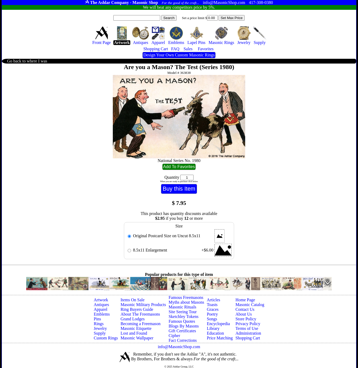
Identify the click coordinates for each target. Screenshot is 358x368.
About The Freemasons (140, 314)
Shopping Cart (247, 338)
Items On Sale (132, 300)
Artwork (101, 300)
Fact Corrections (183, 340)
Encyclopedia (218, 323)
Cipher (174, 335)
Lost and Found (133, 333)
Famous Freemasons (186, 297)
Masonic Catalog (249, 304)
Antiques (101, 304)
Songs (212, 319)
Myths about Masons (186, 302)
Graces (212, 309)
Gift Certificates (182, 331)
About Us (243, 314)
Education (215, 333)
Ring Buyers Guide (136, 309)
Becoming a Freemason (140, 323)
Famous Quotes (182, 321)
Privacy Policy (247, 323)
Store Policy (245, 319)
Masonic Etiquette (135, 328)
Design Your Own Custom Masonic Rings (178, 55)
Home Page (245, 300)
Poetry (212, 314)
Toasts (212, 304)
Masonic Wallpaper (136, 338)
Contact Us (244, 309)
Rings (99, 323)
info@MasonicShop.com (179, 346)
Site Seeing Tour (183, 311)
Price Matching (220, 338)
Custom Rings (106, 338)
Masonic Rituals (182, 307)
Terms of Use (246, 328)
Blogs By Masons (184, 326)
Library (213, 328)
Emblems (102, 314)
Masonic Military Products (143, 304)
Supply (100, 333)
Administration (248, 333)
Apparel (101, 309)
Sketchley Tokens (184, 316)
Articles (213, 300)
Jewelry (100, 328)
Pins (97, 319)
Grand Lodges (132, 319)
